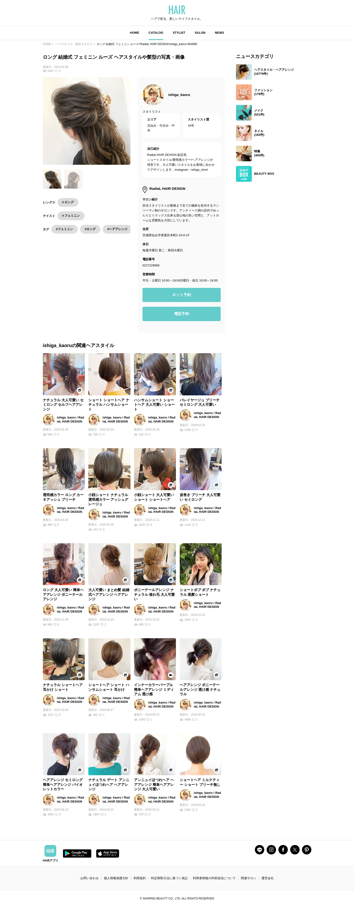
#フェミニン (64, 229)
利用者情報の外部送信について (214, 878)
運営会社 (267, 878)
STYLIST (179, 32)
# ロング (68, 202)
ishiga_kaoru (179, 95)
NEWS (219, 32)
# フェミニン (71, 215)
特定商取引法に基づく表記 (169, 878)
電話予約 (181, 314)
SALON (200, 32)
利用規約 (140, 878)
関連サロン (248, 878)
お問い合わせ (89, 878)
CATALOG (156, 32)
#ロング (90, 229)
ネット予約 (181, 295)
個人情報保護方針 (116, 878)
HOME (134, 32)
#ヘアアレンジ (117, 229)
